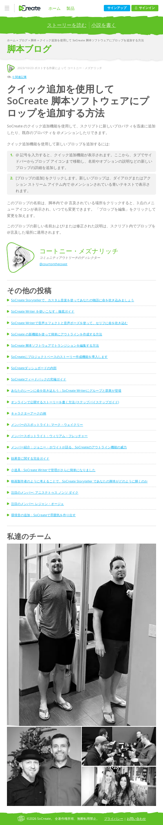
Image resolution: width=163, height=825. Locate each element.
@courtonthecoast (53, 264)
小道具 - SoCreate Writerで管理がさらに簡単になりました (53, 470)
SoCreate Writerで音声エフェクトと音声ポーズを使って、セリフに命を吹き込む (69, 323)
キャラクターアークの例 (28, 413)
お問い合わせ (136, 818)
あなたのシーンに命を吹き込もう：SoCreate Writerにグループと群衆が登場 (66, 390)
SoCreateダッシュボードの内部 (34, 368)
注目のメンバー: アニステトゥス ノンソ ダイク (44, 492)
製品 (70, 8)
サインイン (145, 7)
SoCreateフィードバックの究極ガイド (38, 379)
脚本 (34, 40)
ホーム (54, 8)
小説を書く (103, 25)
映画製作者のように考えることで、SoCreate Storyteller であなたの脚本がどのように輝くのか (79, 481)
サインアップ (116, 7)
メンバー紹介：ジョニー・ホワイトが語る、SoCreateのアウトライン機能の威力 (69, 447)
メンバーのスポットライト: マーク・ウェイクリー (47, 424)
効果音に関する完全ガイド (30, 458)
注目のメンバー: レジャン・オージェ (37, 503)
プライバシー (113, 818)
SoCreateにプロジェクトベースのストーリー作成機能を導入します (59, 356)
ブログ (23, 40)
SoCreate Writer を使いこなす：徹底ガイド (42, 311)
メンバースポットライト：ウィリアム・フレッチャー (49, 436)
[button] (81, 635)
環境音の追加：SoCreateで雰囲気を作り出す (43, 515)
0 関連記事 (19, 77)
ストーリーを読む (66, 25)
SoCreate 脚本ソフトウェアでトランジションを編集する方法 (55, 345)
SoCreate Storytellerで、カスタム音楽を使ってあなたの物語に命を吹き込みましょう (72, 300)
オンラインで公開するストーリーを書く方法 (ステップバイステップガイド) (65, 402)
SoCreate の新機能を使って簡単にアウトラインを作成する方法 (56, 334)
